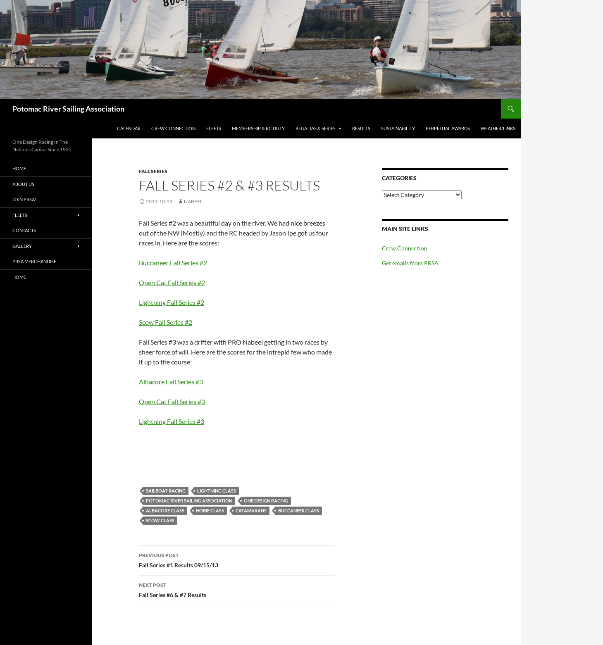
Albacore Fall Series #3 (171, 382)
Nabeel (193, 201)
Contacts (24, 230)
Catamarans (251, 510)
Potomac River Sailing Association (68, 108)
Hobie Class (210, 510)
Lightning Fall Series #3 (171, 421)
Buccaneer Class (298, 510)
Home (19, 168)
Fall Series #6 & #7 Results (237, 589)
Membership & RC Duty (258, 128)
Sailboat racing (166, 490)
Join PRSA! (24, 199)
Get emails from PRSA (410, 263)
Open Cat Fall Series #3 (172, 401)
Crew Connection (173, 128)
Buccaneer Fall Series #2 (173, 263)
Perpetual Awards (448, 128)
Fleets (213, 128)
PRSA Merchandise (34, 261)
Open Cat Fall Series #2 (172, 282)
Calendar (129, 128)
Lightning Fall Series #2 (171, 302)
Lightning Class (216, 490)
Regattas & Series (316, 128)
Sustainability (398, 128)
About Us (23, 184)
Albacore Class (165, 510)
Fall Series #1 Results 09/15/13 (237, 559)
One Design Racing (266, 500)
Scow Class (160, 520)
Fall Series (153, 171)
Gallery (22, 246)
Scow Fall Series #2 (165, 322)
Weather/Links (498, 128)
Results (361, 128)
